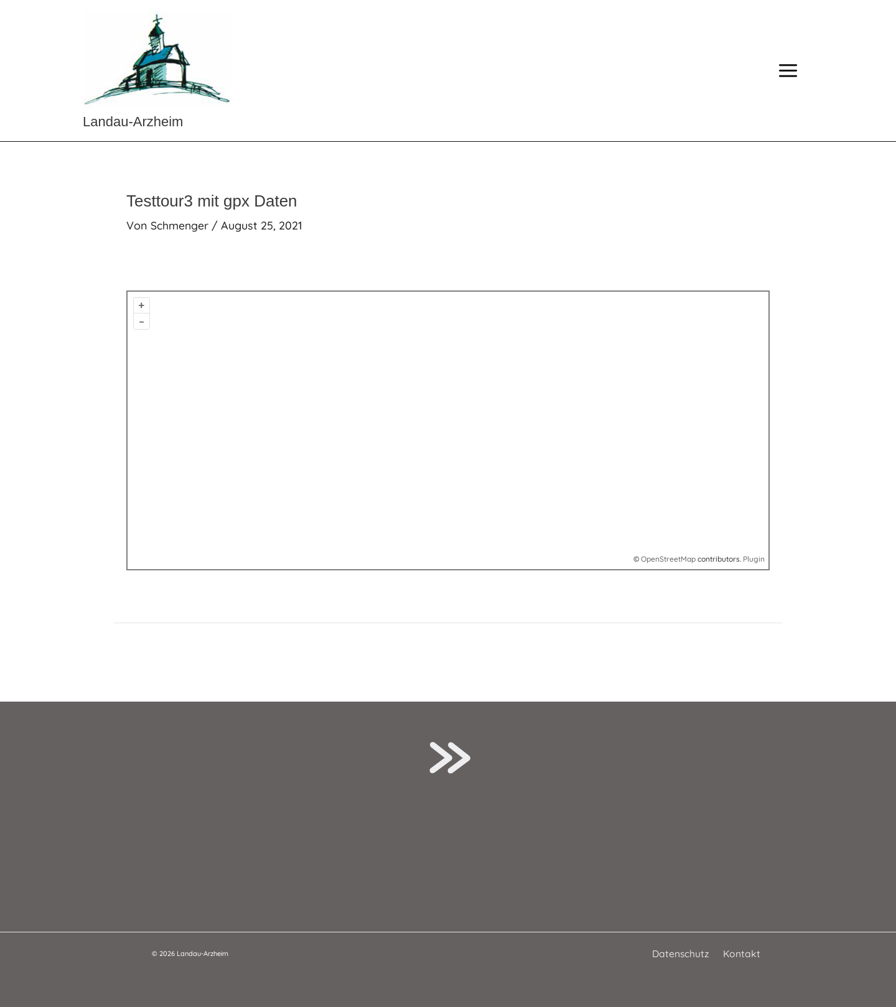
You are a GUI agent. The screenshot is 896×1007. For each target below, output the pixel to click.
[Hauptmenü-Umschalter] (787, 70)
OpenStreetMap (668, 559)
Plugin (753, 559)
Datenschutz (682, 953)
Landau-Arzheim (133, 121)
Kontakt (740, 953)
